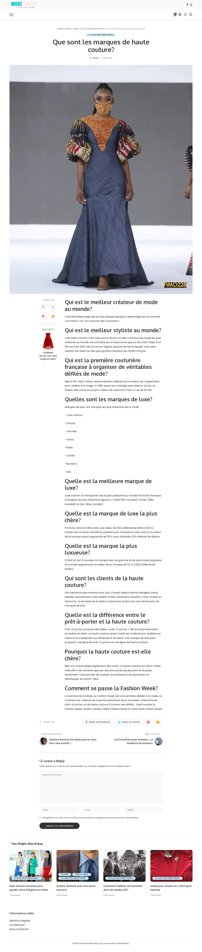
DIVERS (65, 875)
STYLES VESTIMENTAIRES (101, 35)
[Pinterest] (43, 316)
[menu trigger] (13, 14)
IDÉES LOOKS (82, 875)
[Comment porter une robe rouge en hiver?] (48, 341)
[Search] (191, 14)
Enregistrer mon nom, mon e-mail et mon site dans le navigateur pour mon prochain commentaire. (91, 818)
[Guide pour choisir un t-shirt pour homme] (171, 866)
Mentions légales (19, 925)
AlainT (96, 58)
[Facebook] (187, 5)
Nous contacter (19, 933)
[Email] (53, 316)
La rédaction (17, 929)
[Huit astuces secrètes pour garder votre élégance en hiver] (30, 866)
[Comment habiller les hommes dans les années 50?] (124, 866)
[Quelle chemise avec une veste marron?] (77, 866)
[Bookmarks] (174, 14)
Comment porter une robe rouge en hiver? (48, 355)
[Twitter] (191, 5)
